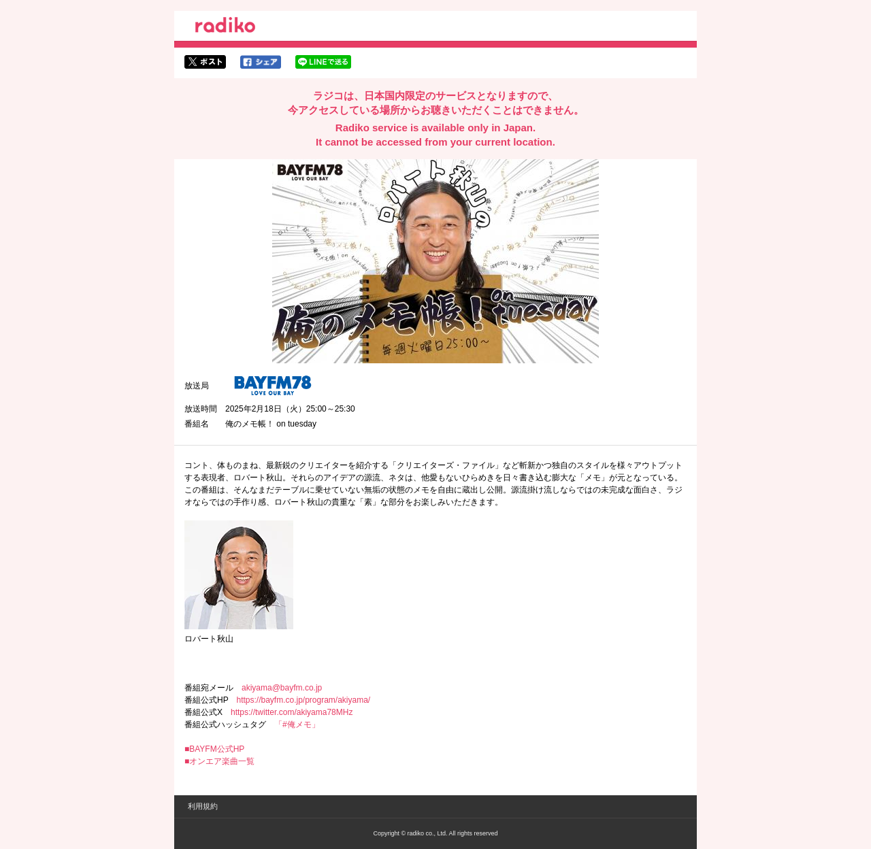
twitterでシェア (205, 62)
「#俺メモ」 (297, 724)
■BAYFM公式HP (214, 749)
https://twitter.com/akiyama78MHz (291, 712)
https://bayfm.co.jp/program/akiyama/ (303, 700)
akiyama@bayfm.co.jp (282, 688)
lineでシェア (323, 62)
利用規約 (203, 806)
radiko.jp (225, 27)
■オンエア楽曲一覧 (219, 761)
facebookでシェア (260, 62)
